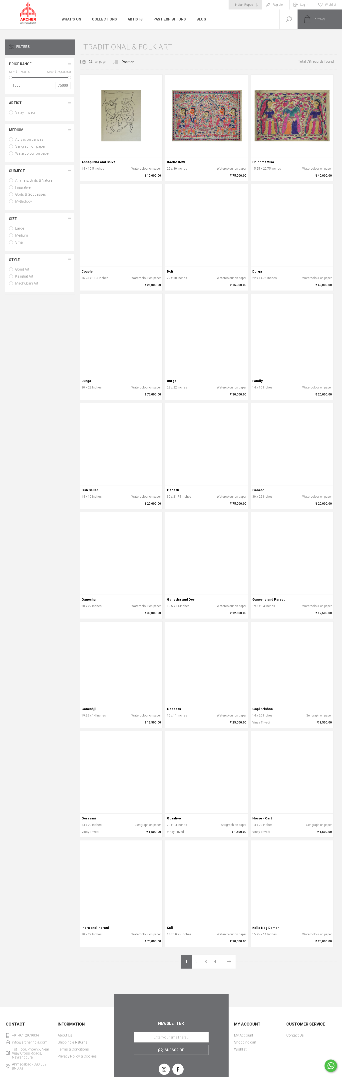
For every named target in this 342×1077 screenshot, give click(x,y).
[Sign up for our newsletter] (171, 1037)
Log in (304, 4)
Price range (20, 64)
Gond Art (22, 269)
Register (278, 4)
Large (19, 228)
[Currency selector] (245, 4)
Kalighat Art (24, 276)
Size (13, 219)
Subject (17, 171)
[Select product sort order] (132, 62)
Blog (200, 19)
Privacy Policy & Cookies (77, 1056)
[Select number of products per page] (87, 62)
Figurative (22, 187)
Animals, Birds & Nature (33, 180)
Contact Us (295, 1035)
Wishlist (240, 1049)
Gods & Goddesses (30, 194)
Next (228, 962)
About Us (65, 1035)
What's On (71, 19)
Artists (134, 19)
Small (19, 242)
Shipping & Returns (72, 1042)
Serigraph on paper (30, 146)
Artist (15, 103)
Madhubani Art (26, 283)
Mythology (23, 201)
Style (14, 260)
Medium (16, 130)
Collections (103, 19)
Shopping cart (245, 1042)
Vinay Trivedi (25, 112)
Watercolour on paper (32, 153)
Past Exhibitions (168, 19)
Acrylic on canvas (29, 139)
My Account (243, 1035)
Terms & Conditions (73, 1049)
